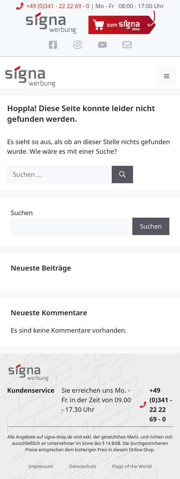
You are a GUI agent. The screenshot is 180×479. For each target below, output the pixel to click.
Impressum (40, 466)
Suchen (22, 212)
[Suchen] (122, 174)
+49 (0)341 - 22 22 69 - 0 (57, 6)
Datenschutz (82, 466)
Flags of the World (132, 466)
